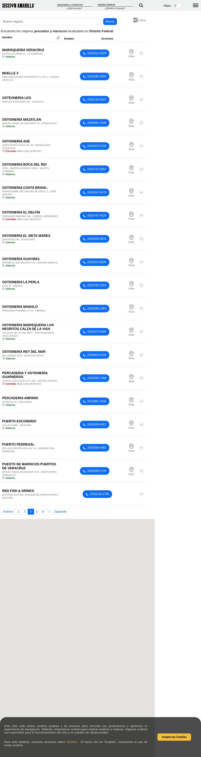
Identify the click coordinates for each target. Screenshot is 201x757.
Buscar (110, 21)
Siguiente (60, 511)
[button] (139, 20)
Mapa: (167, 5)
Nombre (31, 38)
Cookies (72, 742)
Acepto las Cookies (174, 737)
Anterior (8, 511)
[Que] (74, 5)
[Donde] (115, 5)
